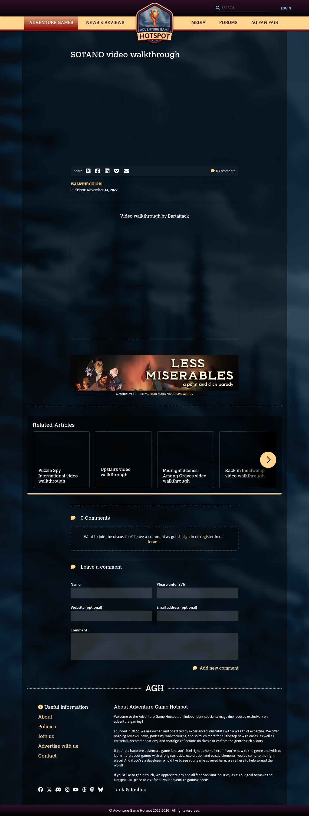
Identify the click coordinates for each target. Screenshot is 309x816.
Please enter (171, 584)
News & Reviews (105, 22)
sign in (188, 536)
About (45, 717)
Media (198, 22)
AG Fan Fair (264, 22)
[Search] (243, 8)
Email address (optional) (177, 607)
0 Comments (223, 171)
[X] (49, 790)
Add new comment (215, 668)
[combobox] (243, 8)
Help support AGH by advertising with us (166, 394)
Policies (47, 727)
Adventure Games (51, 22)
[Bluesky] (100, 790)
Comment (79, 630)
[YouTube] (75, 790)
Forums (228, 22)
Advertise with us (58, 746)
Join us (46, 736)
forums (154, 541)
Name (76, 584)
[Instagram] (67, 790)
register (207, 536)
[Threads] (84, 790)
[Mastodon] (92, 790)
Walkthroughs (86, 184)
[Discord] (58, 790)
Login (286, 8)
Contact (47, 756)
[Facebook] (40, 790)
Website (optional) (86, 607)
